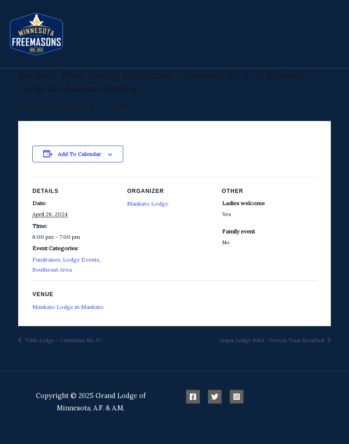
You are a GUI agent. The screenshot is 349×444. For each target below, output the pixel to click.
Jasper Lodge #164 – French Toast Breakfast (273, 340)
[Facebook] (193, 397)
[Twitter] (215, 397)
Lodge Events (81, 259)
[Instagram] (236, 397)
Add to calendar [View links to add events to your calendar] (79, 154)
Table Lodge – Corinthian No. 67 (62, 340)
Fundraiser (46, 259)
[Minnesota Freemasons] (36, 34)
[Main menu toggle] (331, 34)
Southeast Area (52, 269)
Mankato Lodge (147, 203)
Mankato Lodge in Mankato (68, 306)
